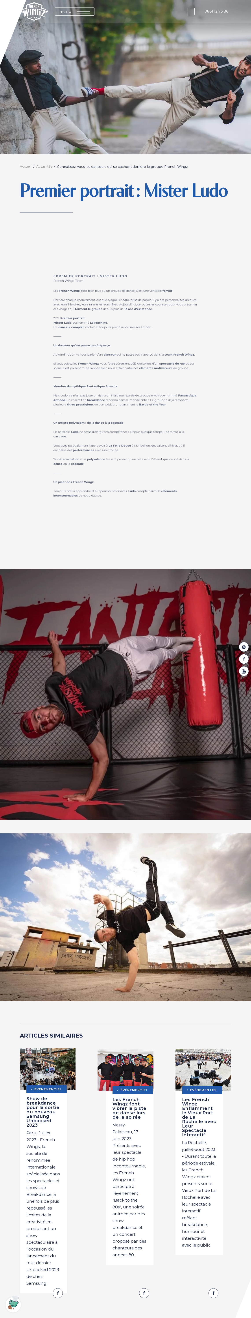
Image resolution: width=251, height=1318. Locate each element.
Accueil (26, 166)
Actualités (45, 166)
